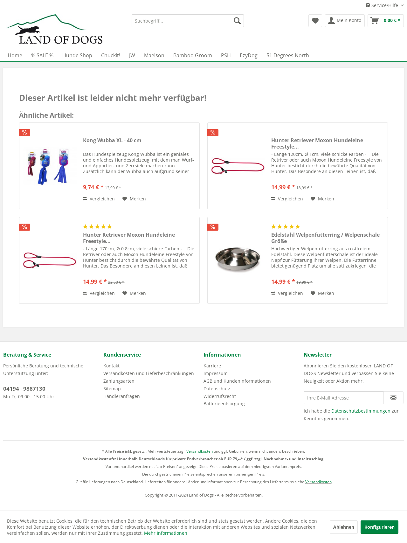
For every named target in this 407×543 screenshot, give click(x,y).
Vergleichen (99, 199)
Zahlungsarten (119, 381)
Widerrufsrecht (220, 396)
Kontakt (111, 366)
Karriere (212, 366)
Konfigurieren (379, 527)
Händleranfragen (121, 396)
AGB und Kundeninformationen (237, 381)
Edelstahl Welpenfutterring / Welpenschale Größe (325, 238)
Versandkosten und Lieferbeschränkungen (148, 373)
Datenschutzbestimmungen (360, 411)
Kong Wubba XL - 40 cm (112, 140)
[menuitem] (188, 20)
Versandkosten (199, 451)
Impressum (216, 373)
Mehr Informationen (165, 533)
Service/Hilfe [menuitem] (382, 5)
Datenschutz (217, 389)
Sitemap (112, 389)
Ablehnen (343, 527)
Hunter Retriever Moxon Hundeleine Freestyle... (317, 143)
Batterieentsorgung (224, 403)
